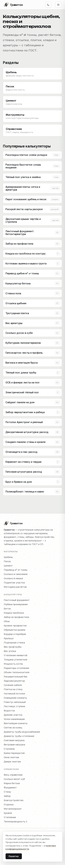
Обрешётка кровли (14, 629)
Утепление (10, 817)
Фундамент (10, 787)
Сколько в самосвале (16, 574)
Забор (7, 796)
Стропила (9, 748)
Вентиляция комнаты (15, 723)
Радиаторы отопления (16, 668)
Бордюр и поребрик (15, 634)
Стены (7, 791)
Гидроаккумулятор (14, 680)
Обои (7, 621)
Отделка (8, 804)
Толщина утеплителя (15, 659)
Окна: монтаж (11, 757)
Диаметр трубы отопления (19, 736)
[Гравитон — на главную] (13, 4)
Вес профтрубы (12, 646)
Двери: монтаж (12, 761)
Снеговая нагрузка (14, 740)
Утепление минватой (15, 655)
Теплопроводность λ (15, 821)
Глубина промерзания (16, 604)
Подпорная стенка (14, 642)
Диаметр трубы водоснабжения (22, 731)
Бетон (7, 608)
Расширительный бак (15, 676)
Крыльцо (9, 638)
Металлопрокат (13, 808)
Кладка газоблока (14, 612)
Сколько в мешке (13, 578)
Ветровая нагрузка (14, 744)
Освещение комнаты (15, 697)
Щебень (8, 557)
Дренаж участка (13, 714)
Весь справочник (13, 774)
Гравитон (13, 523)
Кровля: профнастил (15, 625)
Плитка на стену (13, 689)
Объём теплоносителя (16, 672)
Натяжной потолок (14, 693)
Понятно (14, 856)
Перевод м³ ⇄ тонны (15, 569)
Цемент (8, 565)
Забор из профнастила (16, 617)
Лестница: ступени (14, 706)
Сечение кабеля (13, 685)
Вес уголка (10, 651)
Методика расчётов (15, 586)
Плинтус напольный (15, 702)
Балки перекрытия (14, 753)
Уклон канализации (14, 719)
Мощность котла (13, 663)
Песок (7, 561)
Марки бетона (12, 783)
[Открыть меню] (58, 5)
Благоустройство (13, 800)
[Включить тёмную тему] (48, 5)
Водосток (9, 710)
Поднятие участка (14, 582)
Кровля (8, 813)
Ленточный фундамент (17, 600)
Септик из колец (13, 727)
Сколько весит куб (14, 779)
